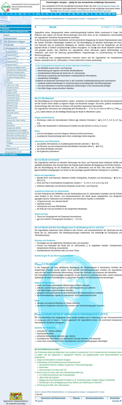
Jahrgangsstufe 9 (92, 18)
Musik (102, 18)
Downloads (115, 398)
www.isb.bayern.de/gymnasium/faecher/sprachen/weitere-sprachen (84, 11)
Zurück (39, 401)
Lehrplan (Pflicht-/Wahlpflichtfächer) (52, 18)
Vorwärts (117, 401)
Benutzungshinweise (95, 398)
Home (37, 18)
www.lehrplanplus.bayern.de (108, 6)
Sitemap (76, 398)
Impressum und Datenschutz (53, 398)
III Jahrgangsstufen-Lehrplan (75, 18)
